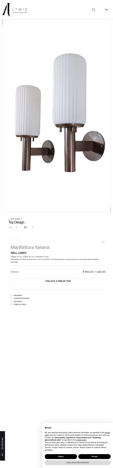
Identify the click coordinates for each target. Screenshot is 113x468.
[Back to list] (10, 227)
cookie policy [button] (81, 440)
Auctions (15, 219)
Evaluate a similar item (58, 281)
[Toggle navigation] (87, 9)
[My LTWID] (100, 9)
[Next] (32, 227)
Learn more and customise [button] (78, 463)
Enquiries (18, 295)
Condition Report (21, 298)
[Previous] (16, 227)
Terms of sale (20, 304)
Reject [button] (61, 456)
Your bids (18, 301)
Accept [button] (94, 456)
